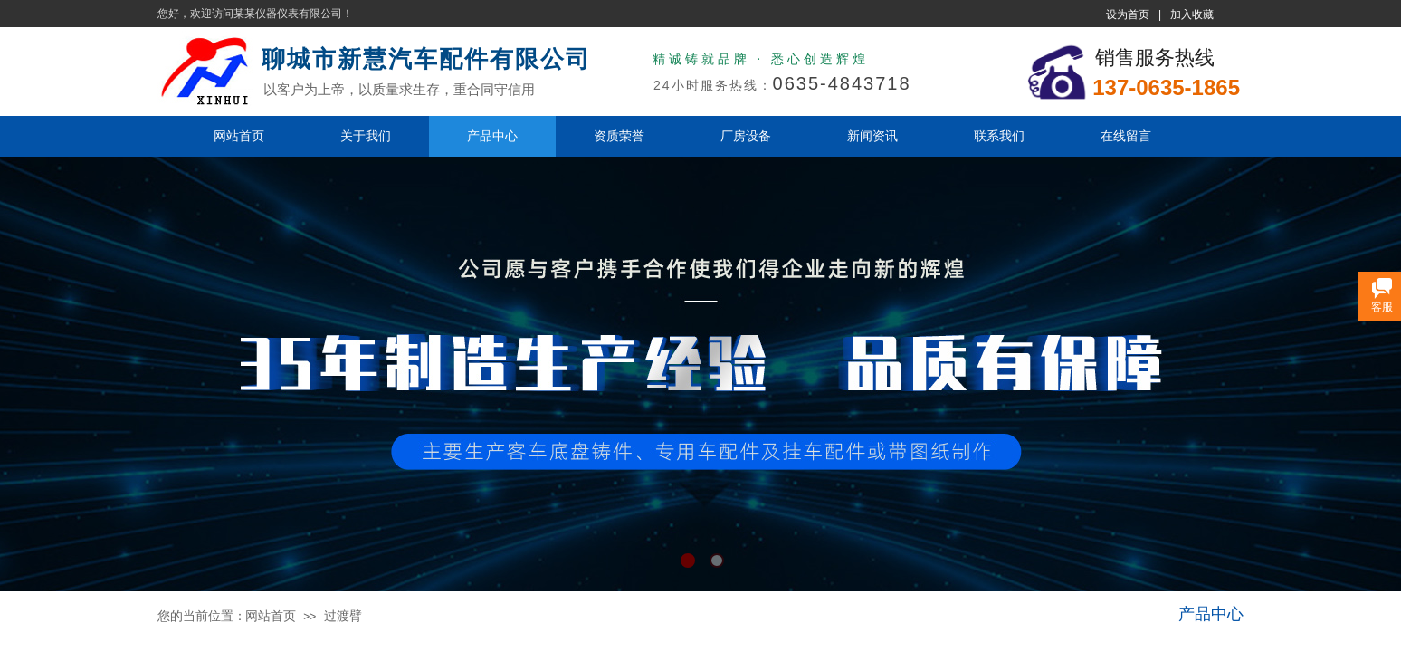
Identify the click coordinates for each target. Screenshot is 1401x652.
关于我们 (365, 136)
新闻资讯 (872, 136)
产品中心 (492, 136)
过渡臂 (343, 616)
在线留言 (1126, 136)
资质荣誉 (619, 136)
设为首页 (1127, 14)
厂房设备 (745, 136)
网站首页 (239, 136)
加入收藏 (1192, 14)
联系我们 (999, 136)
